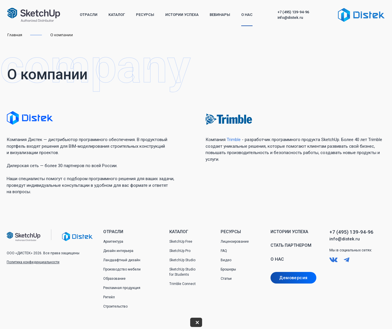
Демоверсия (293, 277)
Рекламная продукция (121, 288)
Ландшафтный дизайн (121, 260)
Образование (114, 279)
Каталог (116, 14)
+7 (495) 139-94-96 (293, 12)
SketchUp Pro (179, 251)
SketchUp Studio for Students (182, 272)
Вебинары (220, 14)
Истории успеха (182, 14)
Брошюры (228, 269)
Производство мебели (122, 269)
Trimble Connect (182, 284)
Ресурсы (145, 14)
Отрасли (88, 14)
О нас (247, 14)
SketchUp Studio (182, 260)
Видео (226, 260)
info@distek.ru (290, 17)
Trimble (234, 139)
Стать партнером (291, 245)
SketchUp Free (180, 242)
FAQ (224, 251)
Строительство (115, 306)
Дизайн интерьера (118, 251)
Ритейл (109, 297)
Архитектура (113, 242)
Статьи (226, 279)
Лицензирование (235, 242)
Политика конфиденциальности (33, 262)
